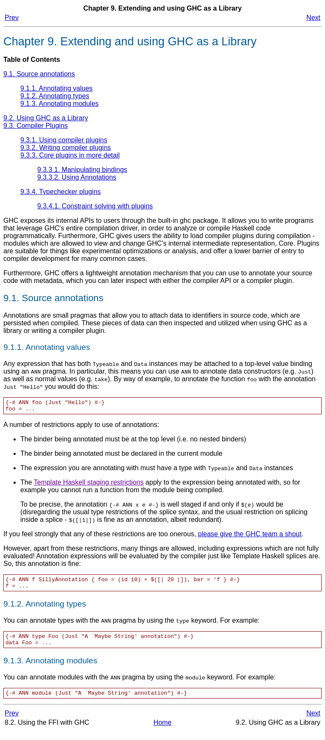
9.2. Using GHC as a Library (45, 118)
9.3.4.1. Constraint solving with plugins (95, 206)
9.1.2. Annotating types (54, 96)
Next (313, 17)
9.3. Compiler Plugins (35, 125)
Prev (12, 17)
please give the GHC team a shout (250, 536)
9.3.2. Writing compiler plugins (65, 147)
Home (163, 731)
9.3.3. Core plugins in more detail (70, 155)
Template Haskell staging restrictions (89, 484)
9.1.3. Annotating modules (59, 103)
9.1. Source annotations (39, 74)
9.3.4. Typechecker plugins (60, 191)
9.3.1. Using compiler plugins (63, 140)
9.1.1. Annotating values (56, 88)
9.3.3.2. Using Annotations (76, 177)
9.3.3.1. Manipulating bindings (82, 169)
